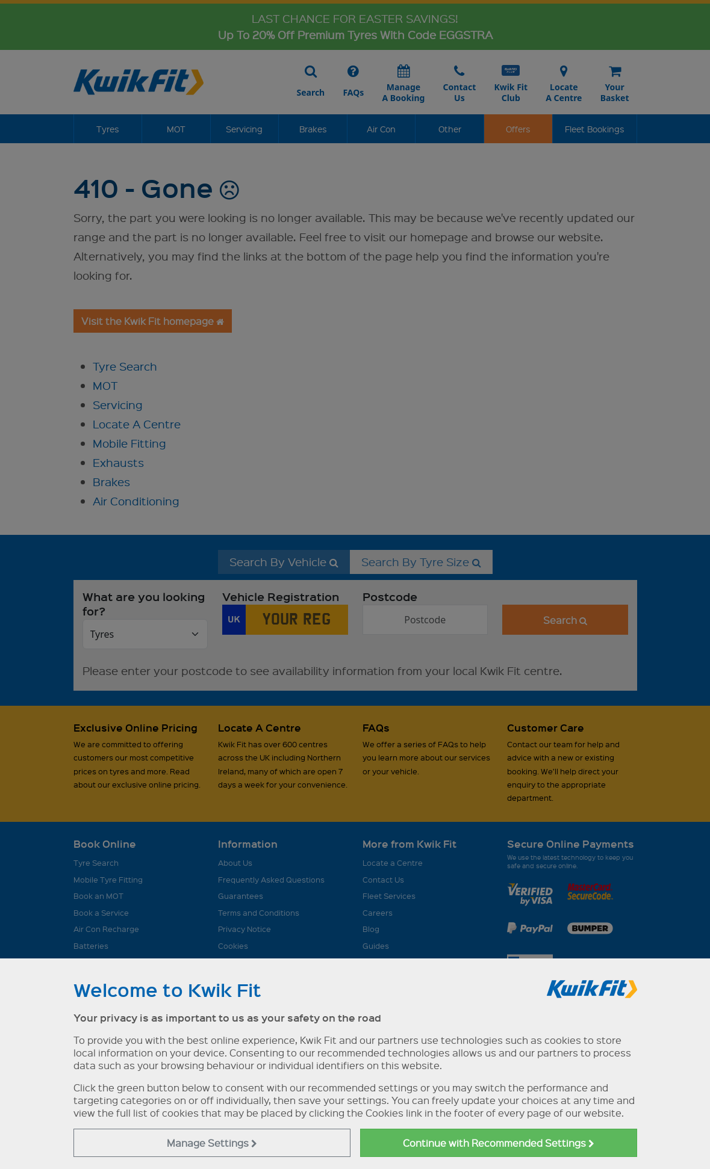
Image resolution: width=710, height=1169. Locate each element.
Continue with (498, 1143)
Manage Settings (212, 1143)
